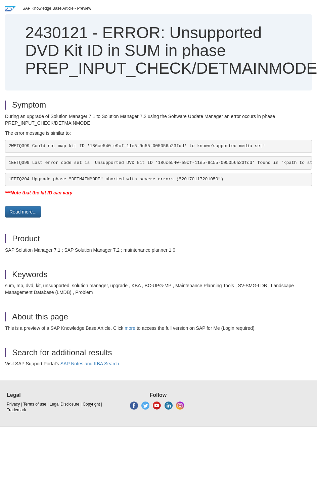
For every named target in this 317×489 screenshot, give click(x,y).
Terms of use (34, 404)
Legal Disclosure (65, 404)
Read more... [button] (23, 212)
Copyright (91, 404)
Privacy (13, 404)
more (130, 328)
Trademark (16, 410)
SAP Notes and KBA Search (89, 363)
